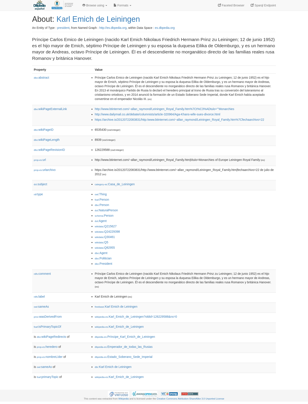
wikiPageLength (47, 139)
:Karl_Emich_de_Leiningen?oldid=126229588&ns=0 (136, 316)
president (63, 27)
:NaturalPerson (106, 210)
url (40, 160)
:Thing (101, 194)
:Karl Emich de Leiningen (116, 306)
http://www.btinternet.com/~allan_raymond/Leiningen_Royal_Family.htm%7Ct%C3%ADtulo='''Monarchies (164, 109)
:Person (102, 199)
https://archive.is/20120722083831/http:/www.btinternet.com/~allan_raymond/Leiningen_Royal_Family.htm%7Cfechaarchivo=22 (179, 119)
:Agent (101, 221)
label (39, 296)
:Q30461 (105, 237)
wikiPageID (43, 129)
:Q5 (101, 242)
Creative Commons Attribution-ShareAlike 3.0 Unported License (190, 398)
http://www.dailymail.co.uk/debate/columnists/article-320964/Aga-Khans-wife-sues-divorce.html (157, 114)
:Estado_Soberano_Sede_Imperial (123, 356)
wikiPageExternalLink (50, 109)
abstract (41, 77)
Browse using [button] (94, 5)
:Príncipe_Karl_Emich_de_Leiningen (125, 336)
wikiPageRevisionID (49, 149)
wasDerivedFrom (48, 316)
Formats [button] (122, 5)
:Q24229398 (107, 231)
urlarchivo (45, 170)
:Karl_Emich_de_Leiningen (119, 326)
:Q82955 (105, 247)
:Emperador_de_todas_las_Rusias (124, 346)
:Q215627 (106, 226)
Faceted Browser (231, 5)
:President (103, 263)
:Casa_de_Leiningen (115, 184)
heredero (47, 346)
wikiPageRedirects (51, 336)
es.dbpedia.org (165, 27)
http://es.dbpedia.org (113, 27)
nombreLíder (49, 356)
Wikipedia (123, 398)
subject (40, 184)
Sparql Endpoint (263, 5)
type (38, 194)
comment (42, 273)
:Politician (103, 258)
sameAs (41, 306)
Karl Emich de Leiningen (98, 19)
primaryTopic (47, 377)
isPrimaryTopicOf (47, 326)
